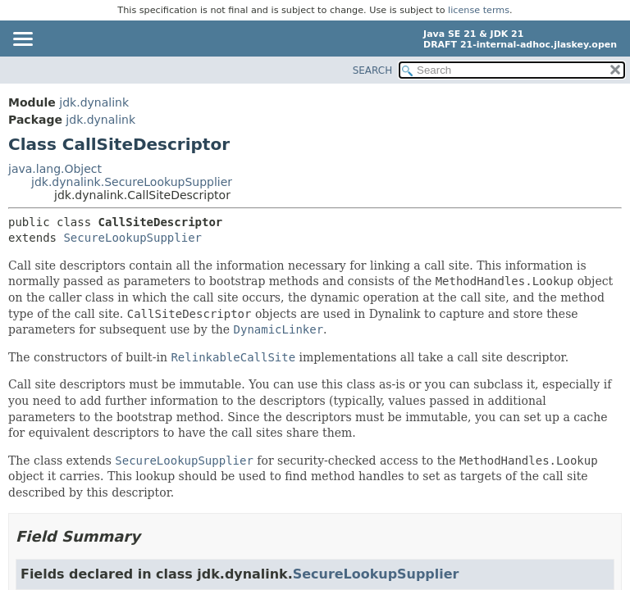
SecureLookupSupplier (132, 237)
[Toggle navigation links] (22, 40)
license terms (478, 10)
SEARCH (373, 70)
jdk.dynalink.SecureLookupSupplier (131, 181)
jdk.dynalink (94, 102)
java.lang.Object (55, 168)
